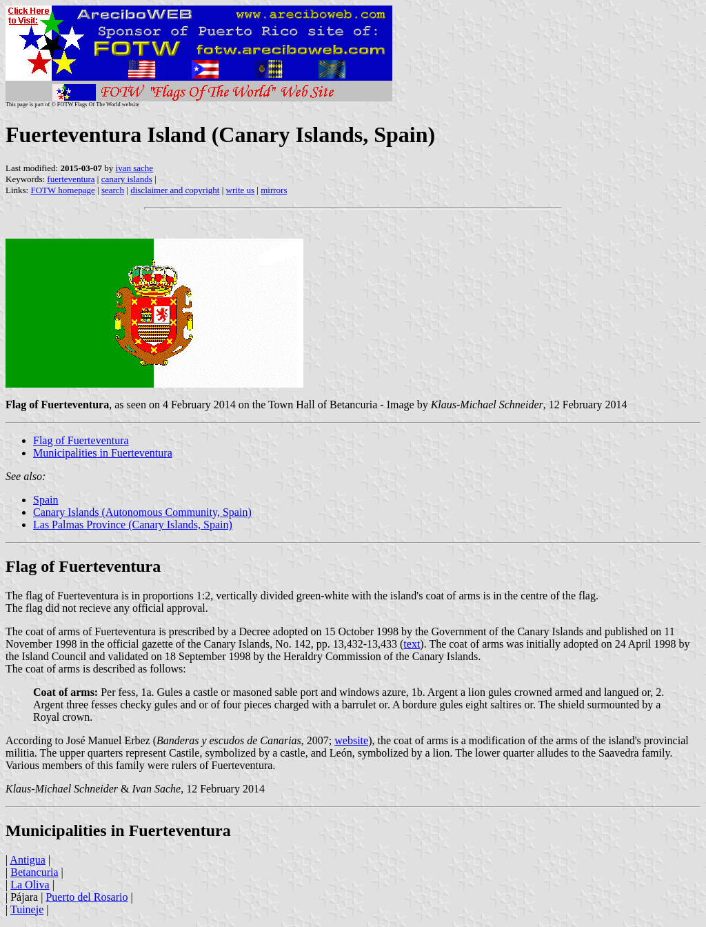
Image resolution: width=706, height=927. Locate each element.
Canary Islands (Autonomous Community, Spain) (142, 512)
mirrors (274, 190)
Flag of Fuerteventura (81, 440)
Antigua (28, 860)
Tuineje (26, 909)
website (351, 740)
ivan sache (135, 168)
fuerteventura (70, 179)
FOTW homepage (62, 190)
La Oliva (29, 884)
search (112, 190)
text (411, 644)
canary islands (126, 179)
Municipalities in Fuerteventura (102, 453)
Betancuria (34, 872)
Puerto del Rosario (87, 897)
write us (240, 190)
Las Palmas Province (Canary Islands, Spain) (132, 524)
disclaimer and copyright (174, 190)
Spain (45, 500)
